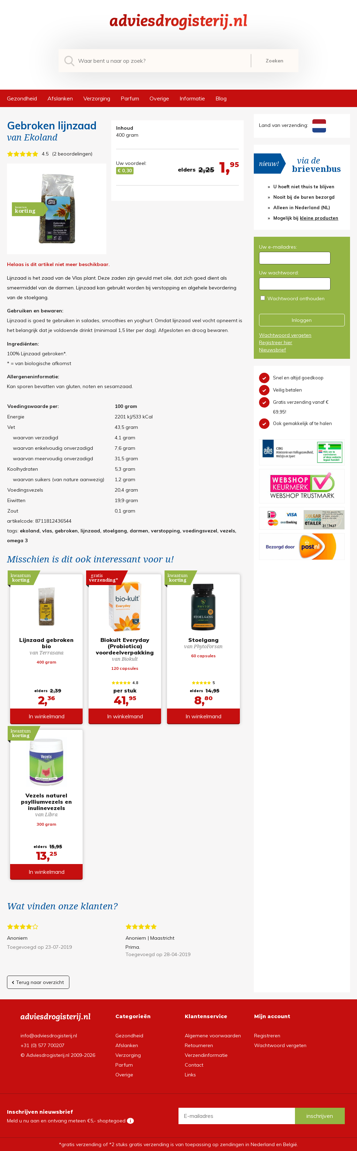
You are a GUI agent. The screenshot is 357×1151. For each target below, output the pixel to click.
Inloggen (302, 320)
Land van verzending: (292, 125)
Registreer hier (275, 342)
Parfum (130, 98)
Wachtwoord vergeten (285, 335)
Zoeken (274, 61)
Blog (221, 98)
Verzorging (96, 98)
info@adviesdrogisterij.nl (49, 1035)
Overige (159, 98)
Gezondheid (22, 98)
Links (190, 1075)
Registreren (267, 1035)
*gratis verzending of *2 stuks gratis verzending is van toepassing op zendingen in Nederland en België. (178, 1144)
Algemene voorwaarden (213, 1035)
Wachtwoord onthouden (296, 298)
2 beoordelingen (72, 154)
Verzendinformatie (206, 1055)
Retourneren (199, 1045)
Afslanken (60, 98)
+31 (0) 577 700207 (42, 1045)
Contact (194, 1065)
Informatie (192, 98)
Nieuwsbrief (272, 350)
